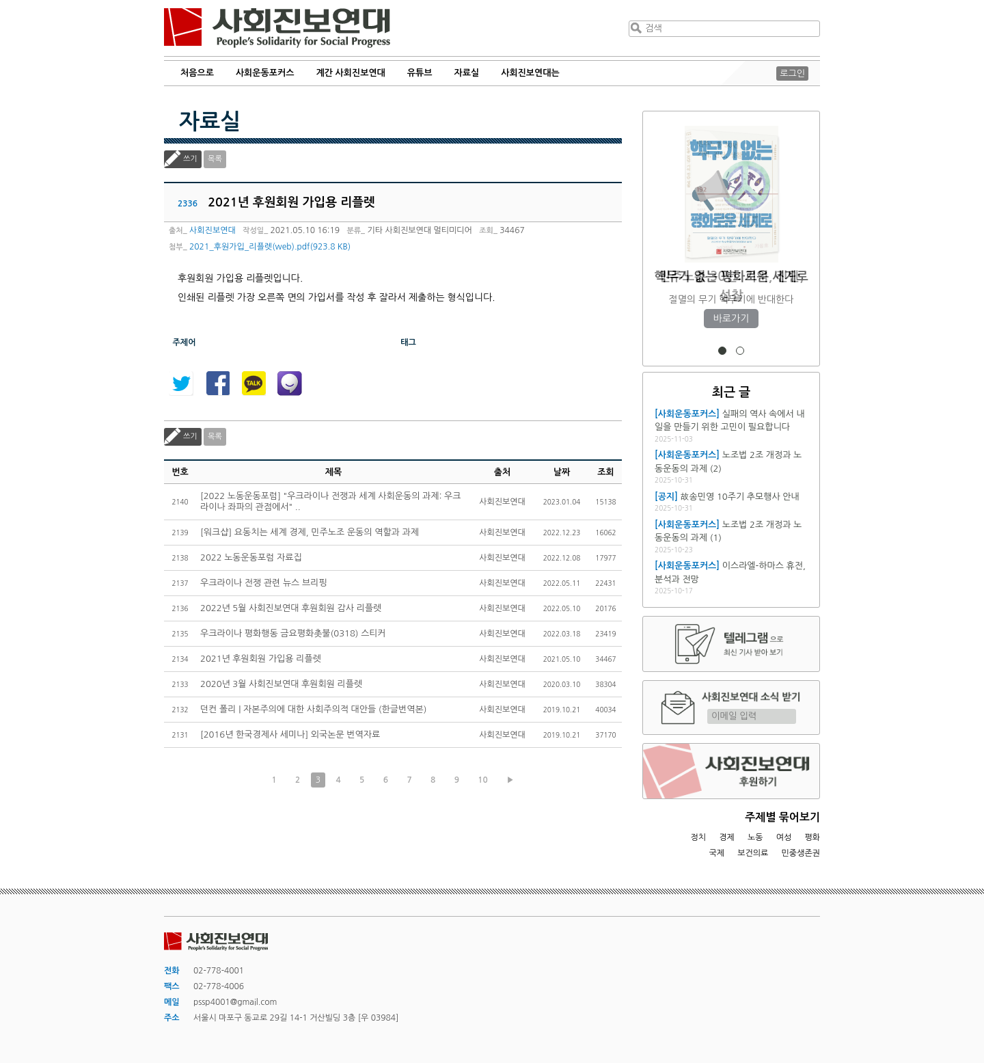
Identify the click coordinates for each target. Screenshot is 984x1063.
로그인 (792, 73)
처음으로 (197, 72)
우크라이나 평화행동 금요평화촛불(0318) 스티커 (293, 633)
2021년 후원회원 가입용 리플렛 (260, 658)
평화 (812, 837)
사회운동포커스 (265, 72)
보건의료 (752, 853)
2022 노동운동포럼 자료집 (251, 557)
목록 (215, 159)
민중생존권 (801, 853)
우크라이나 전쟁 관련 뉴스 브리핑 (263, 582)
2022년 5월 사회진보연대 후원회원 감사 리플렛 (290, 608)
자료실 (467, 72)
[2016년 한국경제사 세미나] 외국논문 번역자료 (290, 734)
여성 (784, 837)
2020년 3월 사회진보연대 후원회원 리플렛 (281, 683)
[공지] (666, 496)
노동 (755, 837)
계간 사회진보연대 (350, 72)
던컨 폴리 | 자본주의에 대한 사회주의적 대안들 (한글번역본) (313, 709)
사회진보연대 (277, 28)
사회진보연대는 (530, 72)
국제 (717, 853)
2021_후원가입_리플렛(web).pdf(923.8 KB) (270, 247)
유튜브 (420, 72)
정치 (698, 837)
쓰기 (190, 159)
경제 (727, 837)
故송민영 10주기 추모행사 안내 (740, 496)
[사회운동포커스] (687, 413)
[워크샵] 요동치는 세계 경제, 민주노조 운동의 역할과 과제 (309, 532)
